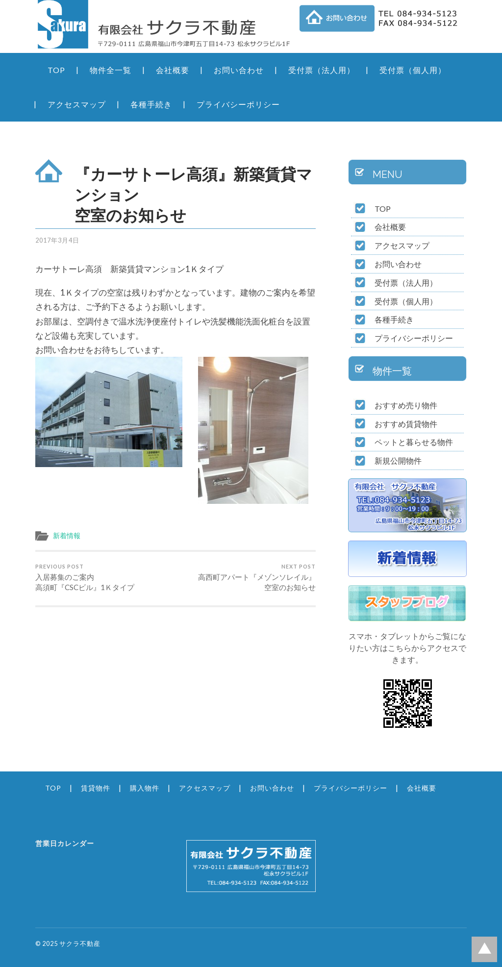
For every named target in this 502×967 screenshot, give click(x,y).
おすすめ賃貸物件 (406, 423)
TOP (56, 69)
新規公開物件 (398, 460)
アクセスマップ (77, 104)
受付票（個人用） (412, 69)
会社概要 (172, 69)
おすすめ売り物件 (406, 405)
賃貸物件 (95, 788)
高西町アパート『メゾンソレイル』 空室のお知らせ (247, 577)
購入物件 (144, 788)
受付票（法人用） (321, 69)
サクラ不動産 (79, 943)
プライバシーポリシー (238, 104)
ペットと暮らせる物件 (414, 441)
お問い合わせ (239, 69)
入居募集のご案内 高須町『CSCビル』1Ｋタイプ (104, 577)
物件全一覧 (110, 69)
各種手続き (151, 104)
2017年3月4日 (57, 240)
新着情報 (66, 536)
